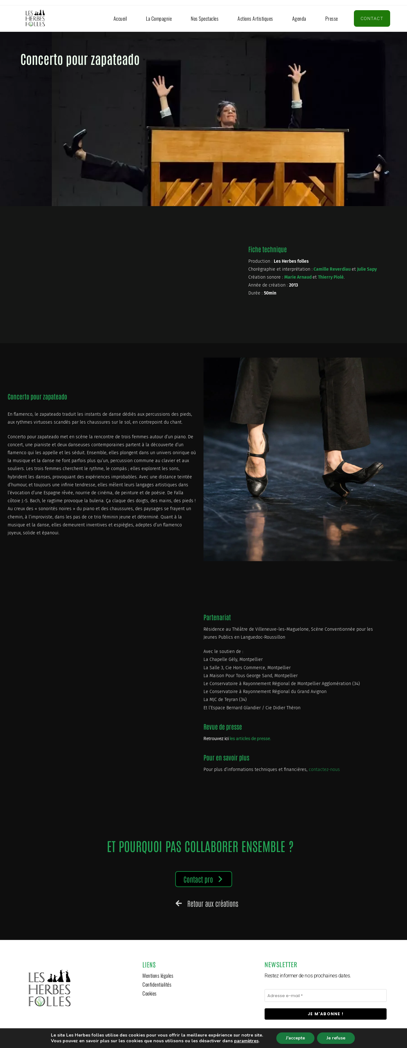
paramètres (246, 1041)
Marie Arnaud (298, 277)
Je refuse (336, 1038)
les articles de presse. (251, 738)
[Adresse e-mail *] (326, 995)
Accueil (120, 18)
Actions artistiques (255, 18)
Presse (331, 18)
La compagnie (159, 18)
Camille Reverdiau (332, 269)
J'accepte (295, 1038)
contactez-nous (324, 769)
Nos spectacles (204, 18)
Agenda (299, 18)
